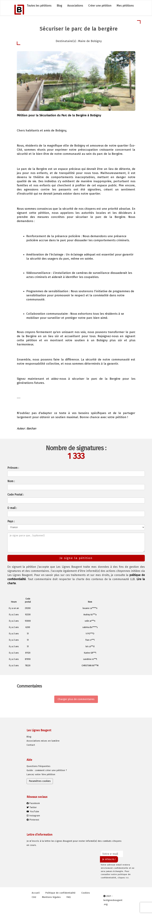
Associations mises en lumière (43, 741)
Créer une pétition (99, 5)
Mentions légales (51, 897)
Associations (75, 5)
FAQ (69, 897)
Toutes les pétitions (39, 5)
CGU (34, 897)
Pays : (11, 521)
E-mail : (12, 508)
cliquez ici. (123, 878)
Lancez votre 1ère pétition (41, 774)
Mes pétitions (125, 5)
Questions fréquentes (38, 766)
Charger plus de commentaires (76, 699)
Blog (59, 5)
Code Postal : (15, 494)
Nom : (11, 481)
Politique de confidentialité (61, 893)
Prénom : (13, 467)
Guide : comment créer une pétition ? (47, 770)
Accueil (36, 893)
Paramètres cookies (40, 781)
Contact (31, 745)
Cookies (85, 893)
